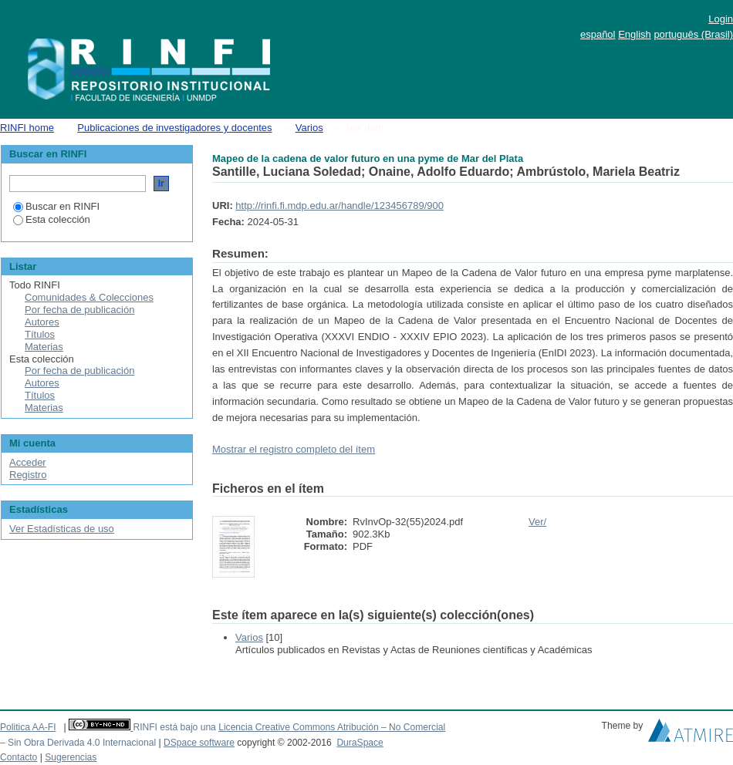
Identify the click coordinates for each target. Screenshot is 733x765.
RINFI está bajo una (174, 727)
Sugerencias (70, 757)
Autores (42, 322)
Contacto (18, 757)
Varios (309, 127)
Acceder (27, 462)
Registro (27, 474)
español (598, 34)
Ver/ (537, 521)
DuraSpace (359, 742)
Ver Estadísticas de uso (61, 528)
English (634, 34)
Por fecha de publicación (79, 309)
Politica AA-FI (28, 727)
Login (720, 19)
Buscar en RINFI (56, 206)
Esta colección (51, 219)
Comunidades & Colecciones (89, 297)
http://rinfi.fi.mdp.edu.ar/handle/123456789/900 (339, 205)
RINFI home (27, 127)
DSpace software (199, 742)
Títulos (40, 334)
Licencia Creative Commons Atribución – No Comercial (331, 727)
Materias (44, 346)
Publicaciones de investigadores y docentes (174, 127)
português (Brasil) (693, 34)
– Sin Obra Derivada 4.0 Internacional (78, 742)
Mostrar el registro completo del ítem (293, 449)
